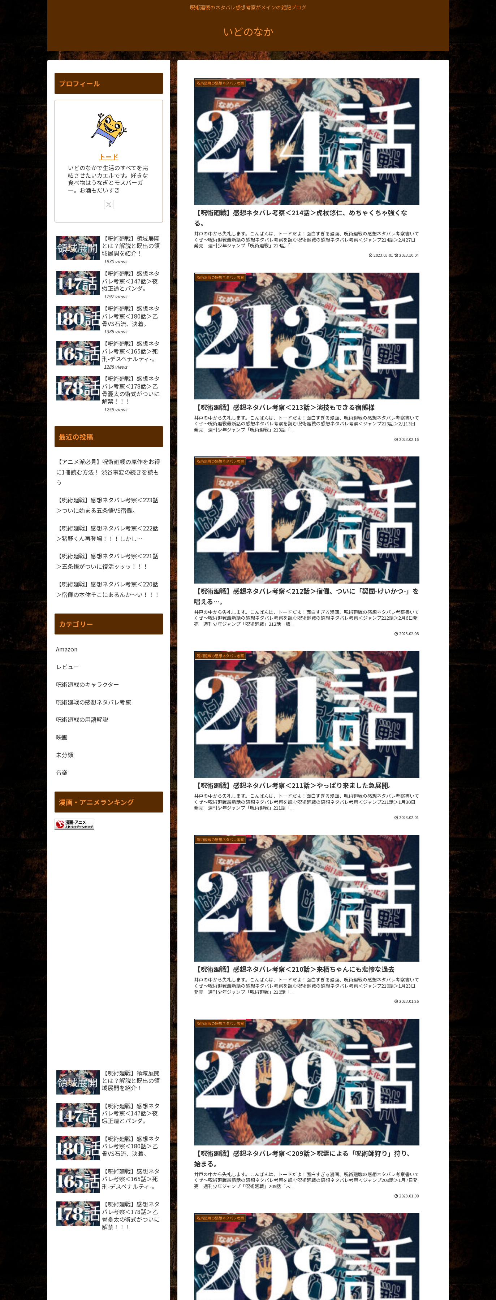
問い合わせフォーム (419, 1277)
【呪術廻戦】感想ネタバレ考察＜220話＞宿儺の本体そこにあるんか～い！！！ (108, 589)
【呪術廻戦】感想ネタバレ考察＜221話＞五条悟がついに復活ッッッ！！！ (107, 561)
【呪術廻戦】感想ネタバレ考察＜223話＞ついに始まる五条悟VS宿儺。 (107, 505)
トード (108, 156)
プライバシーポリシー (363, 1277)
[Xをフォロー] (108, 204)
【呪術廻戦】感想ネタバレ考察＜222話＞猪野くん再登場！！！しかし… (107, 533)
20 (352, 953)
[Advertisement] (313, 855)
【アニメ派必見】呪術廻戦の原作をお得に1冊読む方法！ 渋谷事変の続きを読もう (108, 472)
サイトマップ (316, 1277)
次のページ (313, 926)
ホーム (285, 1277)
